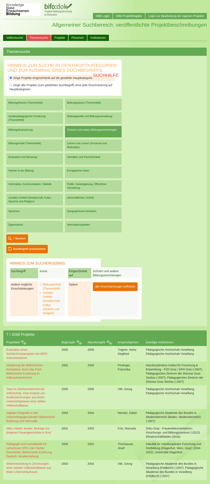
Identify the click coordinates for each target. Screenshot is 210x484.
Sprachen (14, 211)
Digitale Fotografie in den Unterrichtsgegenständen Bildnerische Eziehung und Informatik (30, 417)
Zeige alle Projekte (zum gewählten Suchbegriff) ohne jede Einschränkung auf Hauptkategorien (60, 87)
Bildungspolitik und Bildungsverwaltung (89, 116)
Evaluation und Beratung (22, 157)
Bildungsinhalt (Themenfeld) (24, 143)
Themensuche (39, 37)
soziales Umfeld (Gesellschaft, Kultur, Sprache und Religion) (30, 199)
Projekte (59, 37)
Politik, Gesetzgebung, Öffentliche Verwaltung (86, 186)
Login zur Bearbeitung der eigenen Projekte (176, 16)
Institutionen (98, 37)
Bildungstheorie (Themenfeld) (25, 102)
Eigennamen (15, 224)
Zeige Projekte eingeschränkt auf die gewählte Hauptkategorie (50, 78)
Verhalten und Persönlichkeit (83, 157)
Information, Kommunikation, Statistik (29, 184)
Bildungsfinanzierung (20, 129)
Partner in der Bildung (21, 170)
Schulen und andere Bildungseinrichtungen (92, 129)
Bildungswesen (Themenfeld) (84, 102)
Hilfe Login (103, 16)
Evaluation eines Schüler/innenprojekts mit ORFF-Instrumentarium (27, 354)
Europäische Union (78, 170)
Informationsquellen (78, 224)
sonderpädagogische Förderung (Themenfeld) (27, 118)
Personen (78, 37)
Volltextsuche (14, 37)
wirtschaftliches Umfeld (80, 197)
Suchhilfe (106, 75)
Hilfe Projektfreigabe (129, 16)
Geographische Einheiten (81, 211)
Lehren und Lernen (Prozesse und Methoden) (87, 145)
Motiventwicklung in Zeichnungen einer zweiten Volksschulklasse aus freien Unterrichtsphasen (28, 468)
